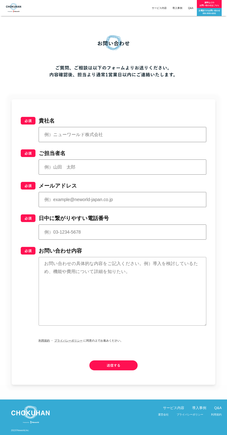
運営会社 (163, 414)
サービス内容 (159, 8)
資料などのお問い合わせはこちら (209, 3)
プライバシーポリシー (68, 340)
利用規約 (44, 340)
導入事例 (177, 8)
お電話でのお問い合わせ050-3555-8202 (209, 11)
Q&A (190, 8)
